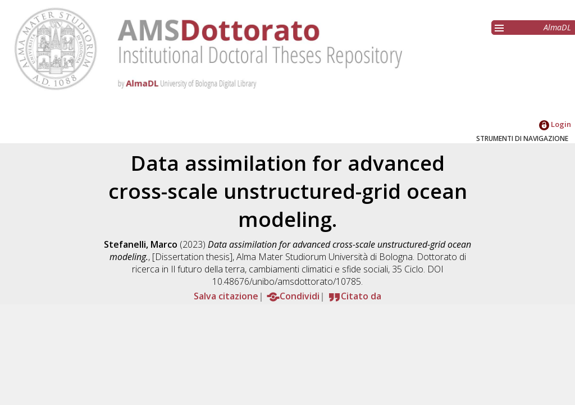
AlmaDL (557, 27)
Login (555, 124)
